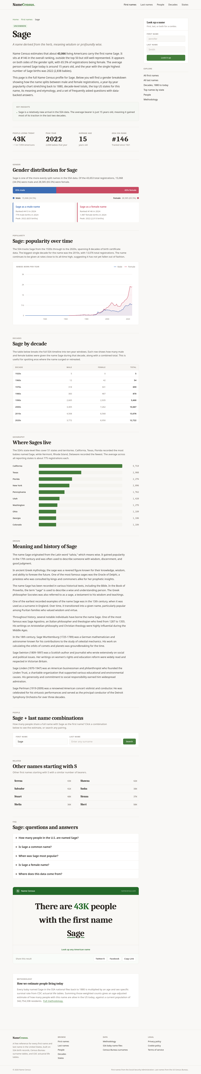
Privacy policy (154, 1041)
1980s (18, 393)
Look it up (166, 57)
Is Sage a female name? (34, 865)
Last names (146, 4)
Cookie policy (154, 1045)
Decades (172, 4)
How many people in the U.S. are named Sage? (49, 838)
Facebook (114, 958)
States (185, 4)
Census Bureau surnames (115, 1049)
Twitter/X (100, 958)
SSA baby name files (112, 1045)
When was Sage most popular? (38, 856)
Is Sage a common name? (35, 847)
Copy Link (129, 958)
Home (16, 19)
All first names (151, 75)
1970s (18, 386)
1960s (18, 380)
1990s (18, 400)
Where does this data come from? (40, 874)
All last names (151, 80)
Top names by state (154, 89)
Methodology (151, 99)
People (160, 4)
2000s (18, 406)
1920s (18, 373)
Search (129, 741)
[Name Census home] (24, 5)
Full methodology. (53, 1001)
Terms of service (156, 1049)
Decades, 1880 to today (156, 85)
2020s (18, 420)
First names (130, 4)
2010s (18, 413)
